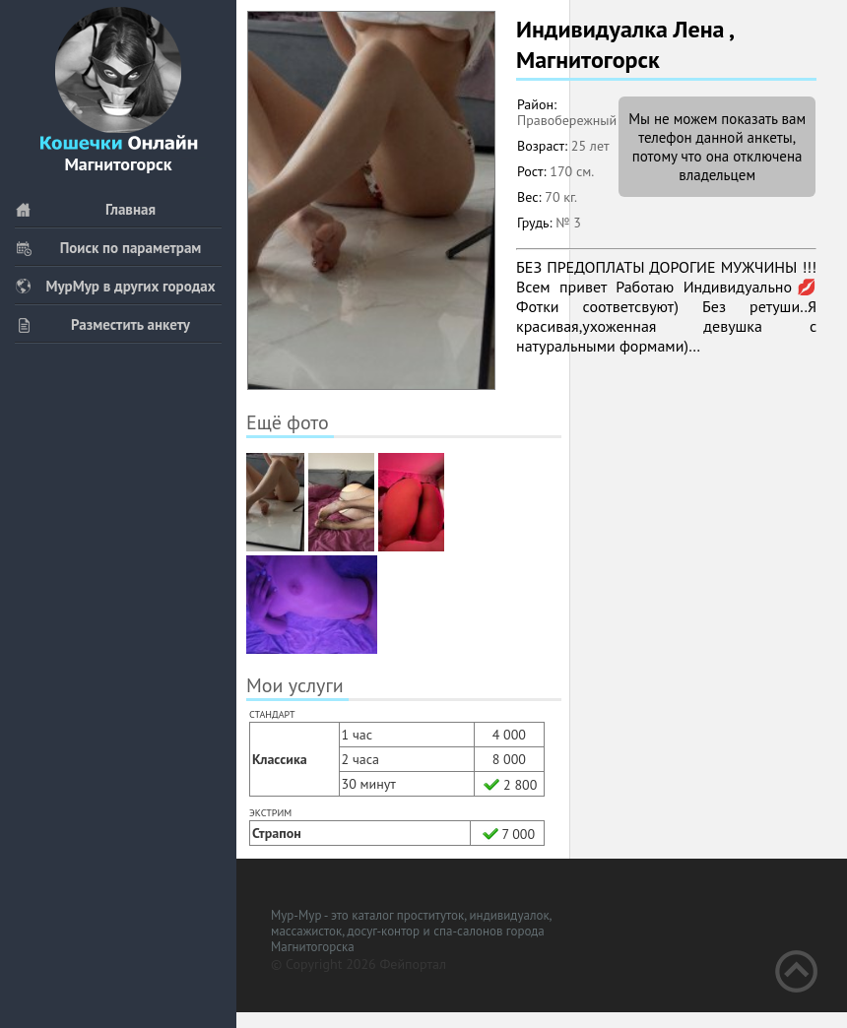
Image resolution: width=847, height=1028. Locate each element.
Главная (85, 209)
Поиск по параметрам (108, 247)
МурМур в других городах (115, 286)
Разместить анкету (102, 324)
